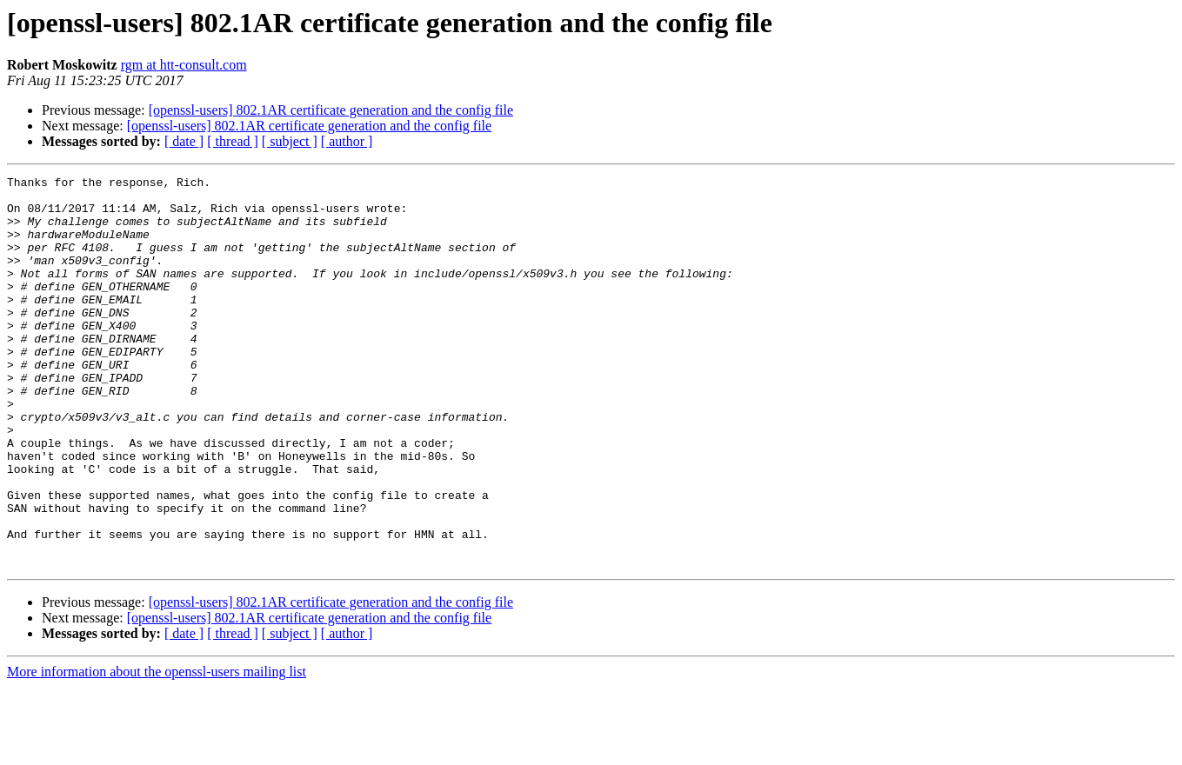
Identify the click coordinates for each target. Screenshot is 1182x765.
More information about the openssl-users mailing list (156, 749)
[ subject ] (289, 141)
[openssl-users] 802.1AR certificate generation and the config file (331, 110)
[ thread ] (232, 141)
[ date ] (184, 141)
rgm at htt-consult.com (184, 64)
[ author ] (347, 141)
